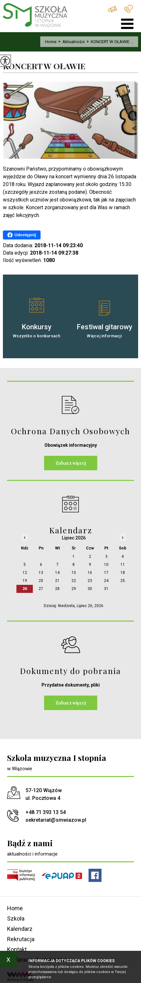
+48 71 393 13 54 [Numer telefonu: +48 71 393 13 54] (45, 812)
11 (122, 564)
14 (57, 572)
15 (73, 572)
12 (25, 572)
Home (50, 42)
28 (57, 588)
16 (90, 572)
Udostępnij (21, 235)
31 (106, 588)
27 (41, 588)
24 (106, 580)
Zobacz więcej (70, 463)
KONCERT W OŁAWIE (44, 66)
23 (90, 580)
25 (122, 580)
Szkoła (15, 918)
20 (41, 580)
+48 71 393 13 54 (128, 9)
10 (106, 564)
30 (90, 588)
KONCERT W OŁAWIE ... (109, 42)
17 (106, 572)
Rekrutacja (20, 939)
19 (25, 580)
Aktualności (70, 42)
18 (122, 572)
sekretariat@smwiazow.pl (112, 9)
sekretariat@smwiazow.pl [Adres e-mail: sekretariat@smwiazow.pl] (55, 820)
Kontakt (17, 949)
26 (25, 588)
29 (73, 588)
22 (73, 580)
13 (41, 572)
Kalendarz (20, 928)
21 (57, 580)
